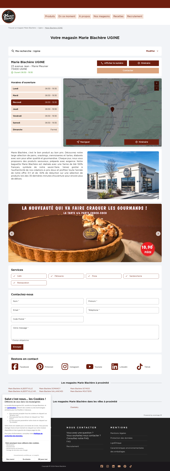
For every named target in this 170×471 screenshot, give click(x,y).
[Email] (47, 310)
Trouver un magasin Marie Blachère (22, 28)
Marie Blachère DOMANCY (49, 388)
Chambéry (74, 407)
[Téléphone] (122, 310)
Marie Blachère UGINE (54, 28)
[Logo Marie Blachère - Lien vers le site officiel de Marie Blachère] (8, 16)
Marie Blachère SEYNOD (80, 388)
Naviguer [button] (83, 142)
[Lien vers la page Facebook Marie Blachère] (102, 466)
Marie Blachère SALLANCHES (51, 391)
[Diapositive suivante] (158, 233)
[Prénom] (122, 301)
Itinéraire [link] (141, 142)
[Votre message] (85, 332)
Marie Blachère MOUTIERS (81, 391)
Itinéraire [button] (144, 63)
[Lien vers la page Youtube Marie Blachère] (119, 466)
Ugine (40, 28)
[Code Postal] (47, 319)
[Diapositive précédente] (11, 233)
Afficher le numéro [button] (112, 63)
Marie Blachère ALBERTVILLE (20, 388)
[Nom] (47, 301)
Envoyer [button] (17, 347)
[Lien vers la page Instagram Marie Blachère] (107, 466)
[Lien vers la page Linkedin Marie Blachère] (113, 466)
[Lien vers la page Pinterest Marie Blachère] (125, 466)
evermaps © (157, 415)
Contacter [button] (128, 71)
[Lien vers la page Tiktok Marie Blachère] (131, 466)
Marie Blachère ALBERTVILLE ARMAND (24, 391)
